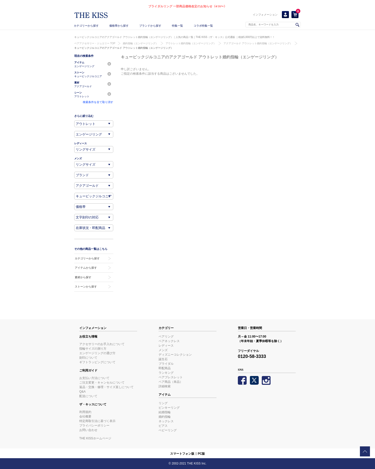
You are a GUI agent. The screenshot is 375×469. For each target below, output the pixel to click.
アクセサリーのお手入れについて (102, 344)
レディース (166, 345)
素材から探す (83, 277)
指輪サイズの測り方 (92, 348)
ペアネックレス (169, 341)
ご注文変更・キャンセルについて (102, 382)
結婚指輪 (165, 412)
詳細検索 (165, 386)
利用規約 (85, 412)
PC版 (201, 453)
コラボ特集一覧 (203, 25)
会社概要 (85, 416)
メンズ (163, 350)
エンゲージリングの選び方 (97, 353)
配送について (88, 396)
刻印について (88, 357)
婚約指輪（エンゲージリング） (140, 43)
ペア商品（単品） (171, 382)
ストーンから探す (86, 286)
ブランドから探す (150, 25)
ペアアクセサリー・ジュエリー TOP (94, 43)
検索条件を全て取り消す (98, 102)
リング (163, 403)
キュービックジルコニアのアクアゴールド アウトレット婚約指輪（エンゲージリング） (123, 47)
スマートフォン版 (182, 453)
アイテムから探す (86, 267)
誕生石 (163, 359)
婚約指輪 (165, 416)
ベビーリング (168, 430)
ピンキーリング (169, 407)
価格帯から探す (119, 25)
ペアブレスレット (171, 377)
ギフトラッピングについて (97, 362)
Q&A (82, 391)
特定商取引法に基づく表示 (97, 421)
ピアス (163, 426)
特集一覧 (177, 25)
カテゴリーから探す (86, 25)
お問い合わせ (88, 430)
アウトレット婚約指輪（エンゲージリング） (191, 43)
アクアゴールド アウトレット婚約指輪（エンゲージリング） (257, 43)
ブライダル (166, 363)
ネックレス (166, 421)
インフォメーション (265, 14)
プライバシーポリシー (94, 425)
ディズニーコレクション (175, 354)
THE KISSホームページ (95, 438)
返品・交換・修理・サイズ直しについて (106, 387)
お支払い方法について (94, 378)
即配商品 (165, 368)
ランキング (166, 372)
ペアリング (166, 336)
